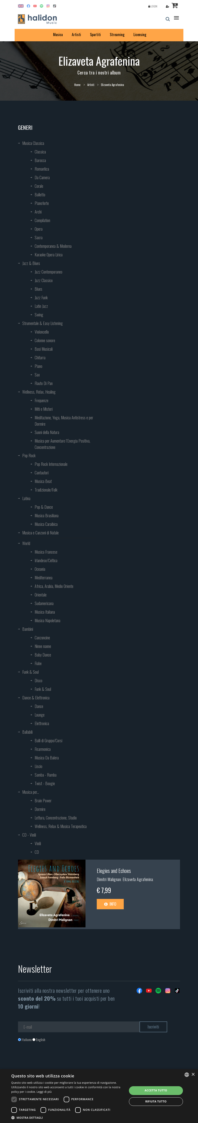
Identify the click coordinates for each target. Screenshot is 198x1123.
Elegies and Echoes (114, 870)
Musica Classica (33, 143)
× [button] (193, 1074)
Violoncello (42, 332)
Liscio (38, 766)
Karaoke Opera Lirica (49, 255)
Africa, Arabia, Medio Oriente (54, 586)
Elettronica (42, 723)
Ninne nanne (43, 646)
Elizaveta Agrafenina (138, 879)
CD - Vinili (29, 835)
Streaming (117, 34)
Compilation (42, 220)
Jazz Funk (41, 297)
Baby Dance (43, 655)
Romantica (42, 169)
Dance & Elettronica (36, 698)
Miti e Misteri (44, 409)
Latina (26, 498)
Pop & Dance (44, 507)
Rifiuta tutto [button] (156, 1101)
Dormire (40, 809)
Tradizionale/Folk (46, 490)
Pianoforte (42, 203)
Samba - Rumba (45, 775)
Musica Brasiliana (46, 515)
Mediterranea (43, 577)
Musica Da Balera (47, 758)
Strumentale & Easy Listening (42, 323)
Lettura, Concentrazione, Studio (56, 818)
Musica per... (30, 792)
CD (37, 852)
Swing (39, 315)
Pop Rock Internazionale (51, 464)
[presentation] (52, 1060)
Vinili (38, 843)
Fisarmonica (43, 749)
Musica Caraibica (46, 524)
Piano (38, 366)
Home (77, 84)
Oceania (40, 569)
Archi (38, 212)
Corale (39, 186)
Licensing (139, 34)
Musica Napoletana (47, 620)
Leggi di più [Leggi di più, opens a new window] (44, 1092)
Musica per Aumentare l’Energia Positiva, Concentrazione (62, 444)
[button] (67, 1117)
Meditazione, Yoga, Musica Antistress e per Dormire (64, 421)
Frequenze (41, 400)
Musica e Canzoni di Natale (40, 533)
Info (110, 904)
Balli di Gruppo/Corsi (48, 740)
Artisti (76, 34)
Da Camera (42, 177)
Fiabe (38, 663)
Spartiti (95, 34)
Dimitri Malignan (109, 879)
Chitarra (40, 357)
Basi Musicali (44, 349)
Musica (58, 34)
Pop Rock (29, 455)
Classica (40, 152)
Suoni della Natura (47, 432)
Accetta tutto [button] (156, 1090)
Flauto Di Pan (44, 383)
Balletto (40, 194)
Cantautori (42, 473)
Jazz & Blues (31, 263)
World (26, 543)
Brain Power (43, 800)
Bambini (27, 629)
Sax (37, 375)
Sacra (39, 237)
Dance (39, 706)
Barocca (40, 160)
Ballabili (27, 732)
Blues (38, 289)
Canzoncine (42, 637)
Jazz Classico (44, 280)
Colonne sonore (45, 340)
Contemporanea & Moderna (53, 246)
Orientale (41, 595)
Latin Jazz (41, 306)
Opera (39, 229)
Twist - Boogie (45, 783)
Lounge (40, 715)
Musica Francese (46, 552)
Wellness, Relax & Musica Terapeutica (61, 826)
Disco (38, 680)
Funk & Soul (30, 672)
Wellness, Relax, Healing (39, 392)
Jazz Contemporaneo (48, 272)
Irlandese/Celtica (46, 560)
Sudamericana (44, 603)
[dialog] (99, 1096)
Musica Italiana (45, 612)
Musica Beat (43, 481)
